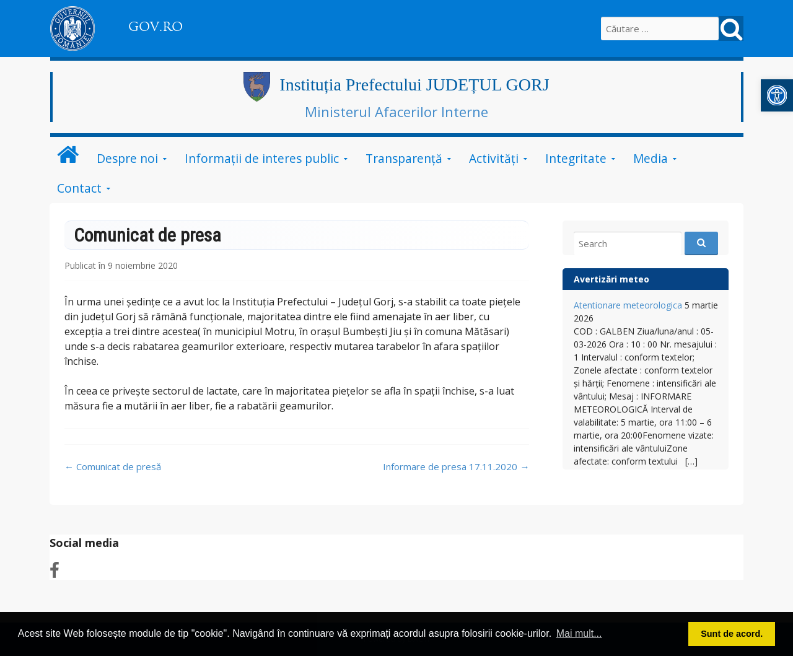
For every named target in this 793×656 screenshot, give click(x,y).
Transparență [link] (404, 158)
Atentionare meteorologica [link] (628, 305)
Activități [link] (494, 158)
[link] (777, 95)
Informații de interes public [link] (262, 158)
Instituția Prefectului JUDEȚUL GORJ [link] (414, 84)
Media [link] (650, 158)
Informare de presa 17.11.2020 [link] (456, 466)
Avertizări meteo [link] (611, 279)
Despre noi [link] (127, 158)
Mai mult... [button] (579, 633)
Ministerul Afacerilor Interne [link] (396, 111)
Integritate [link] (576, 158)
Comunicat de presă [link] (112, 466)
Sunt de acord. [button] (732, 634)
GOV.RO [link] (155, 27)
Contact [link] (79, 188)
